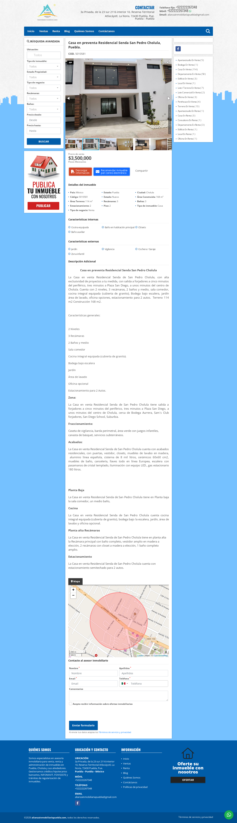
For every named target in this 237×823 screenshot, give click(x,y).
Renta (56, 31)
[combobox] (44, 66)
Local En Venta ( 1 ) (186, 83)
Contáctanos (107, 31)
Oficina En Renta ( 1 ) (187, 138)
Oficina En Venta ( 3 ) (187, 97)
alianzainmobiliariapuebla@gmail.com (96, 797)
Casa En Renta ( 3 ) (186, 115)
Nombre (74, 668)
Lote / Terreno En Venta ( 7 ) (191, 87)
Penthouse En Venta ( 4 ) (189, 101)
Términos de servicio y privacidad (115, 732)
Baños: (30, 104)
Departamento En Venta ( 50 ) (192, 74)
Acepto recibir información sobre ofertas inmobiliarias (103, 703)
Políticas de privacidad (135, 787)
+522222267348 (186, 7)
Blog (67, 31)
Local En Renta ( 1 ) (186, 134)
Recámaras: (33, 93)
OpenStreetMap (160, 655)
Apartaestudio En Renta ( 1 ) (191, 111)
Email (73, 678)
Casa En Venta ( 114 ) (188, 69)
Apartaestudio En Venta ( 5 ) (191, 60)
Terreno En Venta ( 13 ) (188, 106)
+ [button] (73, 590)
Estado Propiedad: (37, 71)
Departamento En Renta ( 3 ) (191, 124)
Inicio (30, 31)
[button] (168, 62)
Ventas (43, 31)
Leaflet (140, 655)
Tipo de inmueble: (37, 61)
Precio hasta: (34, 125)
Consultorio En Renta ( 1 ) (189, 120)
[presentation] (97, 713)
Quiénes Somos (84, 31)
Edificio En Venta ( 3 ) (187, 78)
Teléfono (124, 678)
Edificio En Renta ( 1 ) (187, 129)
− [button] (73, 595)
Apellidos (125, 668)
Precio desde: (34, 114)
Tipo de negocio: (36, 82)
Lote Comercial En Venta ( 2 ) (191, 92)
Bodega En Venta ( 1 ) (188, 64)
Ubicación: (32, 49)
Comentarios (76, 689)
